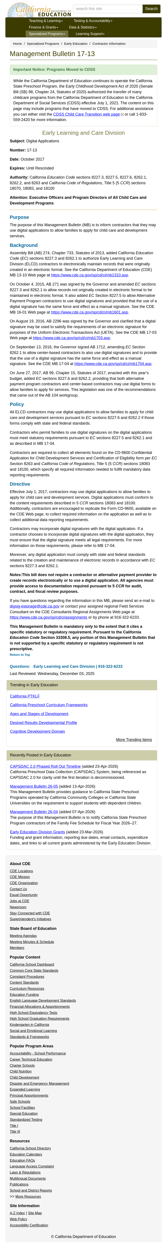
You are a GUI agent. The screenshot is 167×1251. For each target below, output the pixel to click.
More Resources (28, 1196)
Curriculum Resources (27, 988)
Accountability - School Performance (38, 1053)
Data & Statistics (83, 27)
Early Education (75, 43)
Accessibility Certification (29, 1225)
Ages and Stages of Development (39, 714)
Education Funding (24, 995)
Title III (15, 1131)
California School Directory (30, 1148)
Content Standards (24, 982)
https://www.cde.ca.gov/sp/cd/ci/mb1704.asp (112, 364)
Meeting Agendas (23, 936)
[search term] (108, 9)
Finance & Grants (43, 27)
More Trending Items (134, 740)
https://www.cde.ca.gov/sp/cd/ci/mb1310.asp (89, 275)
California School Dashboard (32, 964)
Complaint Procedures (27, 977)
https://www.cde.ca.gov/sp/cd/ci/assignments (48, 617)
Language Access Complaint (32, 1166)
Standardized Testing (26, 1119)
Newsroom (18, 907)
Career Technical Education (31, 1059)
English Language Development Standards (43, 1000)
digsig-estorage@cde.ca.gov (34, 606)
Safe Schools (20, 1101)
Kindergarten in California (29, 1025)
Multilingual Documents (28, 1178)
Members (17, 948)
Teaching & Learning (46, 21)
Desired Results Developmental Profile (43, 723)
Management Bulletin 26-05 (34, 786)
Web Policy (18, 1219)
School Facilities (22, 1108)
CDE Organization (24, 883)
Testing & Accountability (93, 21)
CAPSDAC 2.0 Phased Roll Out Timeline (45, 766)
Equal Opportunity (24, 895)
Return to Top (20, 654)
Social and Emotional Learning (33, 1031)
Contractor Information (108, 43)
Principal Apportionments (29, 1095)
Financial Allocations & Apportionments (40, 1006)
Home (17, 43)
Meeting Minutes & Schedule (32, 942)
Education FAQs (22, 1160)
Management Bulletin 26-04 (34, 812)
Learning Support (90, 34)
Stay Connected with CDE (30, 913)
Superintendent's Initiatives (30, 919)
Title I (14, 1126)
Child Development (24, 1077)
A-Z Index (17, 1213)
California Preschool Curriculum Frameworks (49, 705)
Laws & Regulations (25, 1172)
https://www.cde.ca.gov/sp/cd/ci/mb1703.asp (71, 338)
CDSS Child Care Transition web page (88, 114)
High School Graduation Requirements (39, 1018)
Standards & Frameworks (29, 1037)
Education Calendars (26, 1154)
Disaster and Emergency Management (39, 1083)
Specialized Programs (47, 34)
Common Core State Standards (34, 970)
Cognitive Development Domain (37, 731)
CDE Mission (20, 877)
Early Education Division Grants (37, 832)
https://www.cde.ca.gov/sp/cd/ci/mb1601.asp (89, 312)
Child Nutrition (21, 1071)
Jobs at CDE (19, 901)
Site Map (35, 1213)
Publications (19, 1184)
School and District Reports (31, 1190)
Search (151, 9)
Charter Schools (22, 1065)
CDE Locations (21, 871)
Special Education (24, 1113)
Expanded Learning (25, 1089)
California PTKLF (25, 696)
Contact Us (18, 889)
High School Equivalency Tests (33, 1013)
